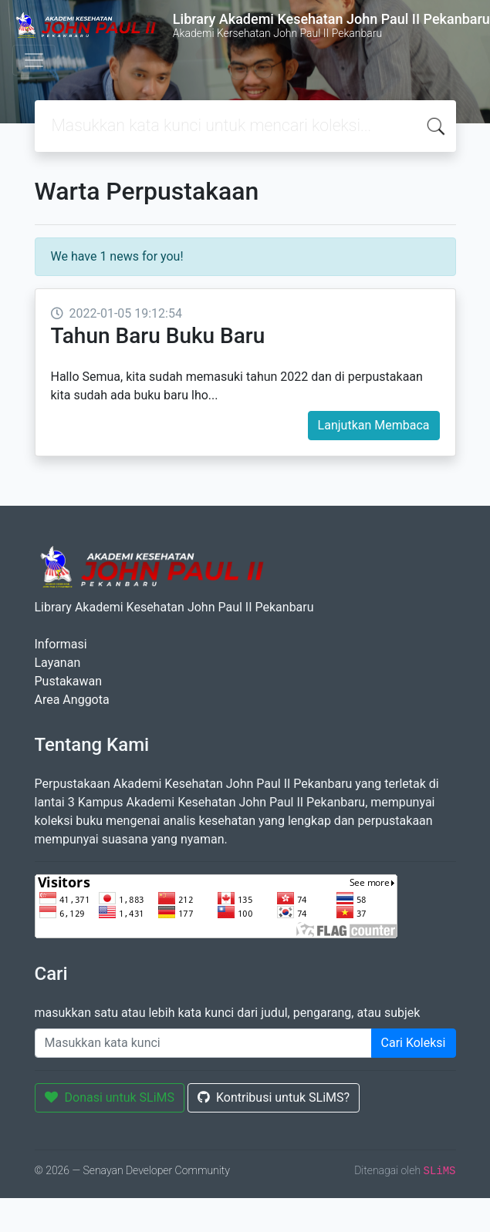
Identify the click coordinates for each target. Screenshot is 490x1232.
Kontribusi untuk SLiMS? (274, 1097)
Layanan (58, 662)
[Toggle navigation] (34, 60)
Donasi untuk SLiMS (110, 1097)
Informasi (61, 644)
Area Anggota (72, 699)
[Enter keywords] (203, 1043)
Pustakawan (68, 681)
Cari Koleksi (413, 1042)
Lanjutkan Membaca (374, 425)
